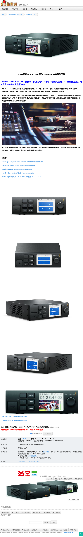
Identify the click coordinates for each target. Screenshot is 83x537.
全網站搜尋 (21, 461)
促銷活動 (5, 512)
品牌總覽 (36, 512)
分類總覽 (56, 512)
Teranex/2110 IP (30, 14)
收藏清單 (25, 530)
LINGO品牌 (25, 512)
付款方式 (68, 479)
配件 (3, 14)
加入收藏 (58, 479)
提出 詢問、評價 (34, 461)
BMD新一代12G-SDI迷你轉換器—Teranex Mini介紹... (18, 173)
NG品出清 (46, 512)
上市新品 (15, 512)
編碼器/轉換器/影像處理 (15, 14)
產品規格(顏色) (32, 456)
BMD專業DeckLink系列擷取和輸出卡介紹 (14, 420)
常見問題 (73, 530)
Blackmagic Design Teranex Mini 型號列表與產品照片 (18, 165)
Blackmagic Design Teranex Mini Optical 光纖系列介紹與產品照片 (22, 162)
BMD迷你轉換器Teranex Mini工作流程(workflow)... (17, 169)
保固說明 (44, 530)
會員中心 (35, 530)
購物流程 (16, 530)
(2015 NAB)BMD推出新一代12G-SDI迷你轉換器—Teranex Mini (21, 177)
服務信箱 (68, 532)
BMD (24, 439)
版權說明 (63, 530)
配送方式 (78, 479)
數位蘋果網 (5, 530)
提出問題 (46, 452)
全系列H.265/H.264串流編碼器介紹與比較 (14, 417)
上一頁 (49, 479)
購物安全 (54, 530)
